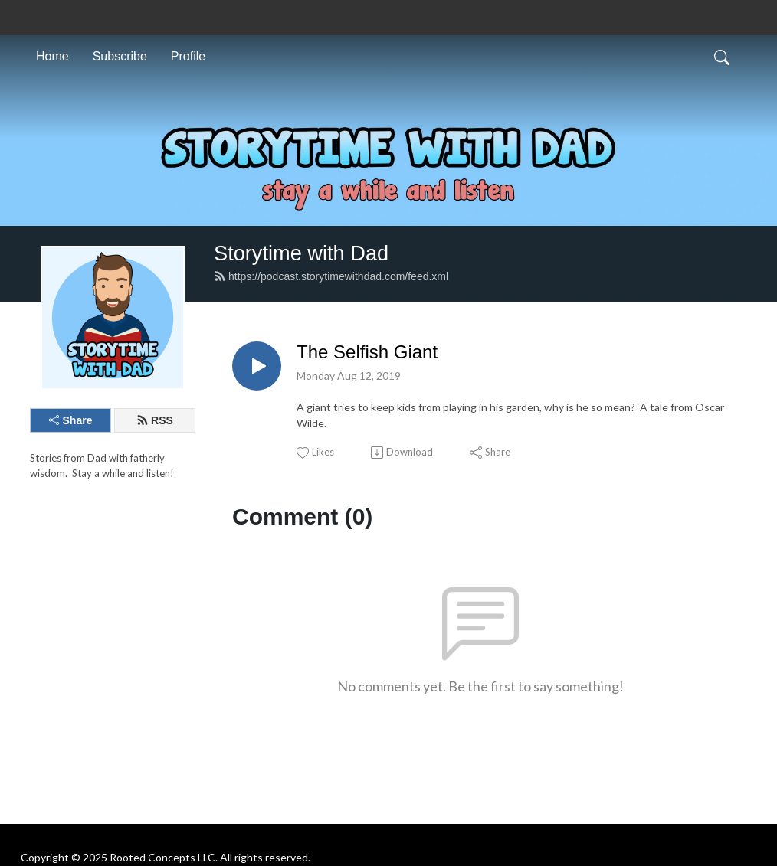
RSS (154, 420)
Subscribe (120, 56)
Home (52, 56)
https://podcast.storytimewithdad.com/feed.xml (331, 276)
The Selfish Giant (367, 351)
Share (71, 420)
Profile (188, 56)
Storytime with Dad (301, 253)
